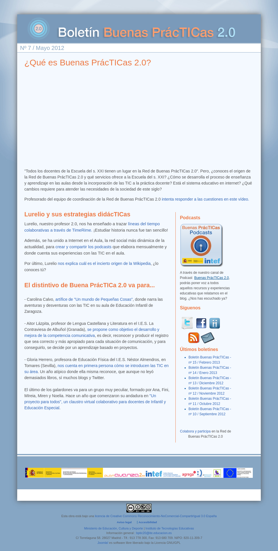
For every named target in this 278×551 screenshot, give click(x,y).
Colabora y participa (195, 431)
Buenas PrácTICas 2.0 (211, 278)
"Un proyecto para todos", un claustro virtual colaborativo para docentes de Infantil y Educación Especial (95, 401)
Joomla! (102, 542)
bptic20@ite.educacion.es (154, 533)
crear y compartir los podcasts (83, 247)
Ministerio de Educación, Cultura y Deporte (113, 528)
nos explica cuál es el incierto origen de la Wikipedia (104, 263)
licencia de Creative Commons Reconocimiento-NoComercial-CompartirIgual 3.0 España (156, 516)
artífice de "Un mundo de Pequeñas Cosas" (94, 299)
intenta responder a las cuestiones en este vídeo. (206, 199)
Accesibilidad (147, 522)
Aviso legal (124, 522)
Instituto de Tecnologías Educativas (170, 528)
